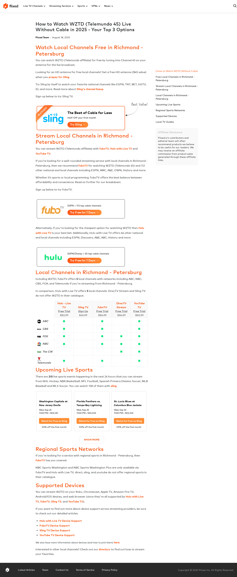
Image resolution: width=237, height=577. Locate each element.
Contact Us (62, 569)
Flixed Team (42, 37)
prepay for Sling (59, 77)
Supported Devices (166, 116)
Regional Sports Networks (170, 110)
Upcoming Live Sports (168, 104)
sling (114, 386)
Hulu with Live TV (121, 148)
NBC (45, 343)
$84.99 (102, 315)
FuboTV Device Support (55, 525)
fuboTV (104, 148)
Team (45, 569)
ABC (45, 321)
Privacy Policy (110, 569)
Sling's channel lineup (90, 89)
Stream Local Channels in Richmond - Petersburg (177, 88)
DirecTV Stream (121, 305)
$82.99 (64, 315)
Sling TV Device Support (55, 530)
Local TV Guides (165, 121)
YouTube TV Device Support (57, 535)
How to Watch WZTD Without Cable (177, 71)
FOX (45, 336)
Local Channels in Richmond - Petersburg (172, 97)
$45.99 (83, 315)
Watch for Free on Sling (54, 421)
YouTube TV (43, 153)
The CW (47, 351)
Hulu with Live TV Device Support (61, 520)
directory (104, 549)
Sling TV (83, 307)
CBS (45, 328)
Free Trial (64, 311)
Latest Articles (26, 569)
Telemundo (44, 362)
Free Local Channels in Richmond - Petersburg (175, 78)
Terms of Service (85, 569)
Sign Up (83, 311)
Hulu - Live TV (64, 305)
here (116, 542)
